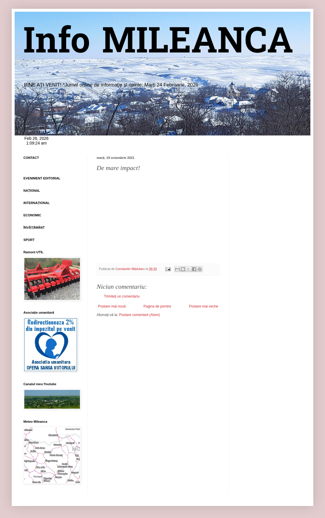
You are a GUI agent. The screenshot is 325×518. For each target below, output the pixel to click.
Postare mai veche (203, 306)
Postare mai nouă (112, 306)
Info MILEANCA (158, 44)
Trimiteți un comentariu (122, 296)
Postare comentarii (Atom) (139, 315)
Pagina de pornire (157, 306)
